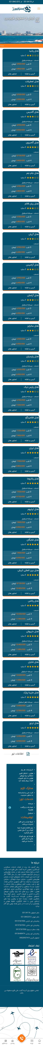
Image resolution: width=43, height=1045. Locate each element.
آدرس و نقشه (30, 74)
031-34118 (28, 2)
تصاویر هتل (12, 74)
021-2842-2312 (14, 2)
